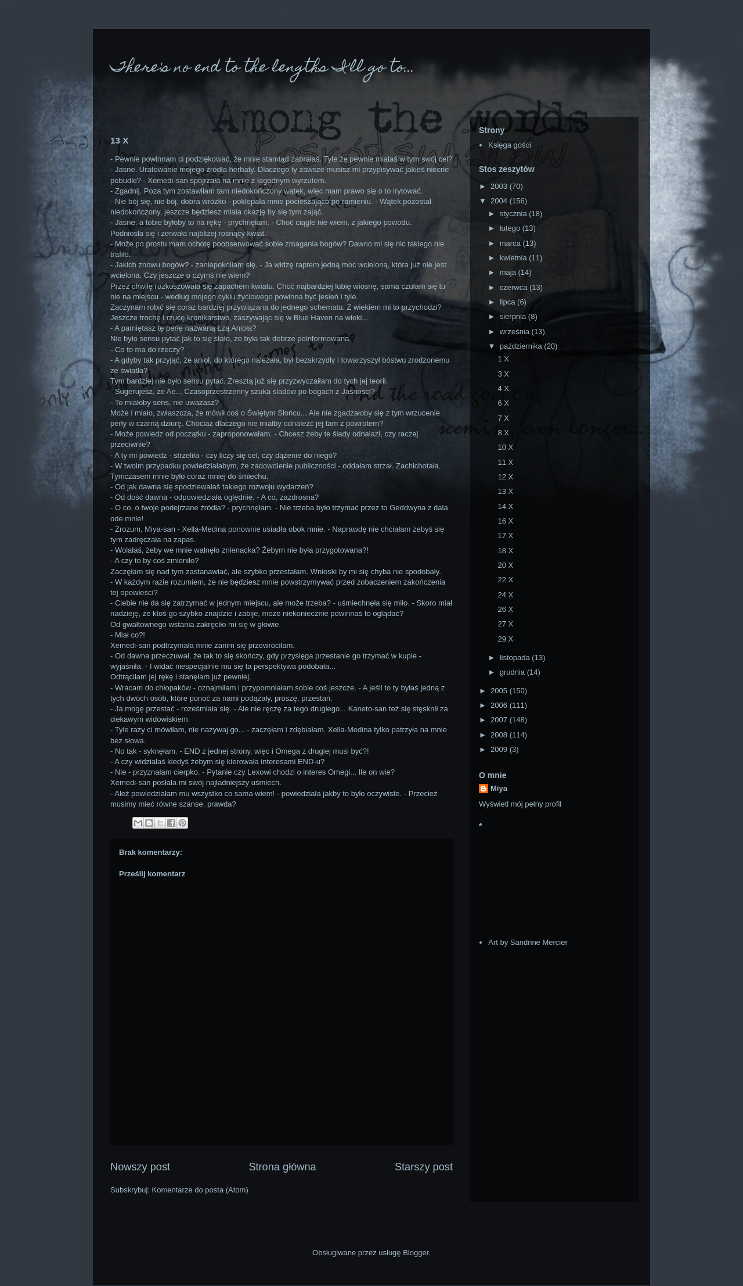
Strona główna (282, 1167)
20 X (505, 565)
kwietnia (514, 257)
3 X (503, 374)
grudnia (513, 672)
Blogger (415, 1252)
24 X (505, 594)
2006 (500, 705)
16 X (505, 521)
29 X (505, 639)
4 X (503, 388)
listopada (516, 657)
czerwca (514, 287)
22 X (505, 579)
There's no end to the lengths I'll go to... (262, 68)
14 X (505, 506)
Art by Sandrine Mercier (528, 942)
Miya (498, 788)
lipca (508, 302)
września (516, 331)
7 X (503, 418)
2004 (500, 200)
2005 (500, 690)
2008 (500, 734)
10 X (505, 447)
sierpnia (514, 316)
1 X (503, 358)
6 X (503, 403)
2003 (500, 186)
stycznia (514, 213)
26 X (505, 609)
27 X (505, 623)
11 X (505, 462)
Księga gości (509, 145)
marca (511, 243)
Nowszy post (140, 1167)
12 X (505, 476)
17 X (505, 535)
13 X (505, 491)
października (522, 346)
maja (509, 272)
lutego (511, 228)
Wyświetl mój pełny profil (520, 804)
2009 (500, 749)
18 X (505, 550)
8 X (503, 432)
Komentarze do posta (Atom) (200, 1189)
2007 (500, 719)
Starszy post (424, 1167)
